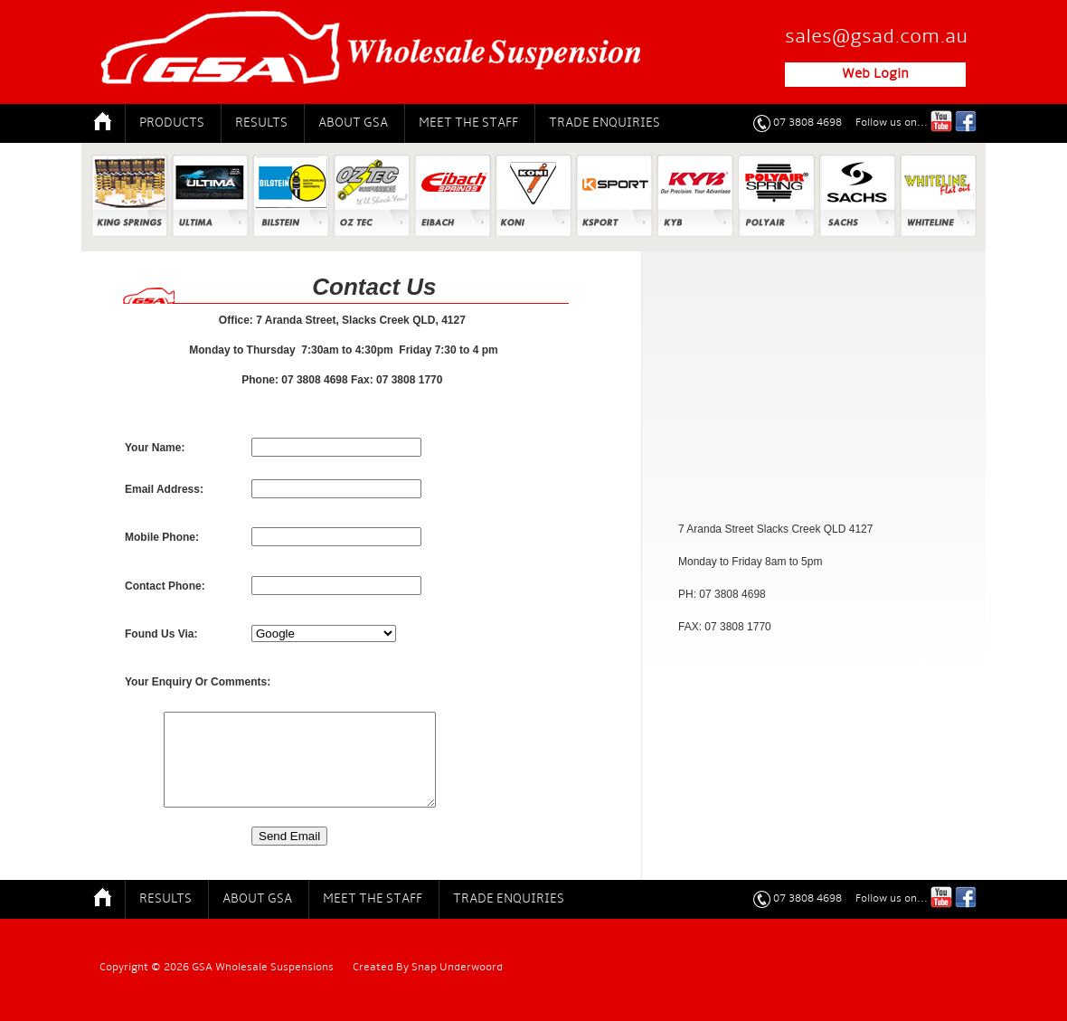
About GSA (353, 123)
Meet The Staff (468, 123)
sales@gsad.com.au (876, 37)
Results (261, 123)
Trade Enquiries (604, 123)
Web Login (875, 74)
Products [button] (171, 123)
